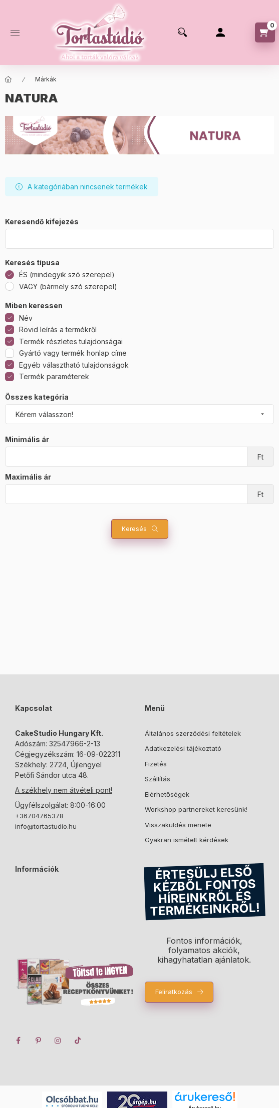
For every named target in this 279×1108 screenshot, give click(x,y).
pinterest (38, 1041)
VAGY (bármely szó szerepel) (68, 286)
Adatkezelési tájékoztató (183, 748)
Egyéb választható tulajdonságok (74, 365)
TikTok (78, 1041)
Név (26, 318)
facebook (18, 1041)
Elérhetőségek (167, 794)
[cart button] (265, 32)
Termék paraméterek (54, 376)
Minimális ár (27, 440)
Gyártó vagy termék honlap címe (73, 353)
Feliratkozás (173, 992)
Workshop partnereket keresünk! (196, 809)
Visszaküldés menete (178, 825)
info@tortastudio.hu (46, 826)
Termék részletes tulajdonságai (71, 341)
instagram (58, 1041)
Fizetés (156, 764)
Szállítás (157, 779)
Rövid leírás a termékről (58, 329)
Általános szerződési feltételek (193, 733)
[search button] (182, 32)
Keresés (134, 529)
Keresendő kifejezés (42, 222)
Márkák (46, 79)
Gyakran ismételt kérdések (186, 840)
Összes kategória (37, 397)
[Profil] (220, 32)
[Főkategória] (8, 79)
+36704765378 (39, 816)
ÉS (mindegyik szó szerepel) (67, 274)
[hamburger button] (15, 32)
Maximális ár (28, 477)
